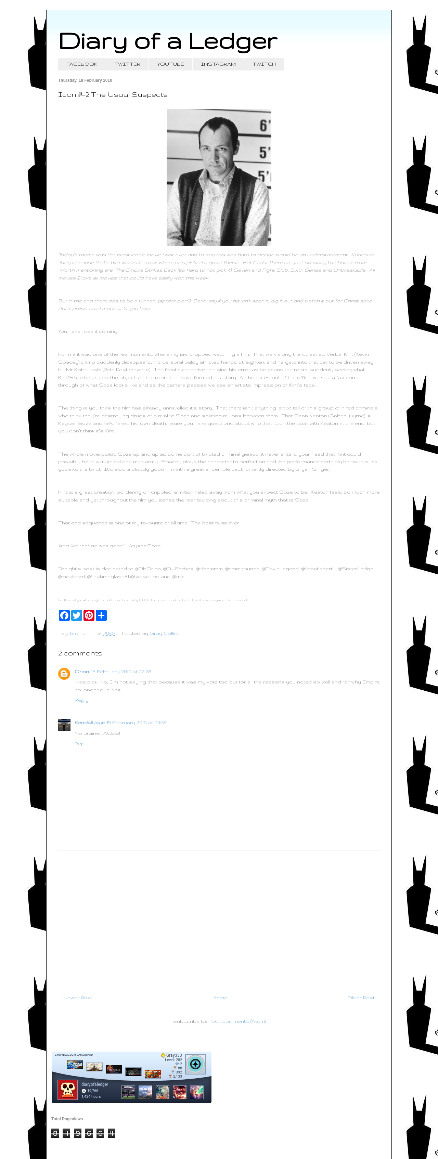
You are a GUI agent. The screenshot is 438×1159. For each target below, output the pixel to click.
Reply (82, 700)
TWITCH (264, 64)
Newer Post (77, 997)
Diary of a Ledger (167, 40)
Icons (77, 633)
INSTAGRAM (218, 64)
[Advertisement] (219, 919)
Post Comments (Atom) (237, 1021)
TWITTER (127, 64)
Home (219, 997)
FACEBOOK (82, 64)
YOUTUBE (170, 64)
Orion (82, 671)
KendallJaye (90, 722)
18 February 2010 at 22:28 (121, 671)
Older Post (361, 997)
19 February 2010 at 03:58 (137, 722)
